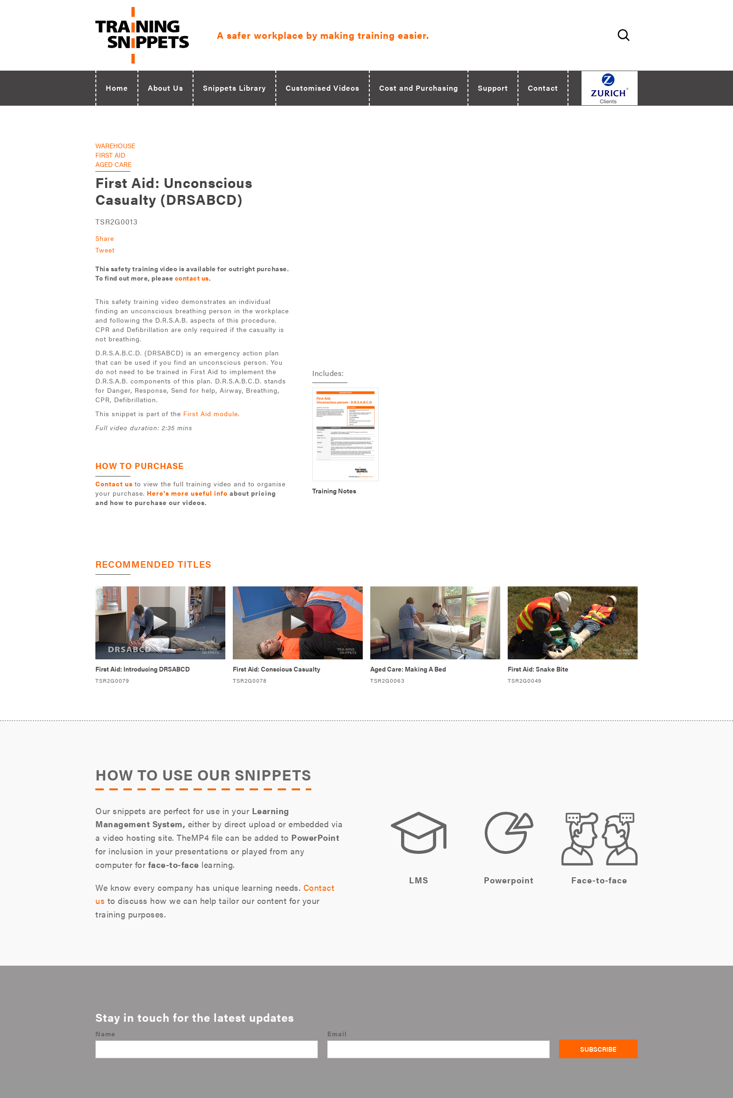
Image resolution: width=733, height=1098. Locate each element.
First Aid (110, 154)
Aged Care (113, 164)
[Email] (438, 1049)
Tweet (105, 249)
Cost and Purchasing (418, 87)
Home (117, 87)
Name (105, 1033)
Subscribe (598, 1049)
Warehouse (115, 145)
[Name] (206, 1049)
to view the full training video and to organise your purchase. (190, 493)
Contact (543, 87)
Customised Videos (322, 87)
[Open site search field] (622, 35)
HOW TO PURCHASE (139, 465)
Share (104, 238)
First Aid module (210, 413)
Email (337, 1033)
